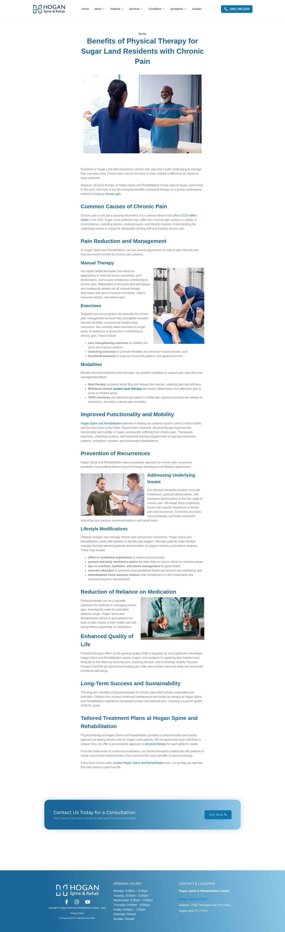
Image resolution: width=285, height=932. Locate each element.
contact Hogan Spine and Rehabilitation (138, 762)
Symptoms (178, 8)
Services (136, 8)
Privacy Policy (77, 913)
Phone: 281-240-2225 (193, 899)
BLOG (142, 33)
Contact (197, 8)
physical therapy (155, 743)
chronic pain (113, 193)
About (99, 8)
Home (85, 8)
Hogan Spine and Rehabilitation (101, 423)
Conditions (156, 8)
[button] (236, 9)
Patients (117, 8)
